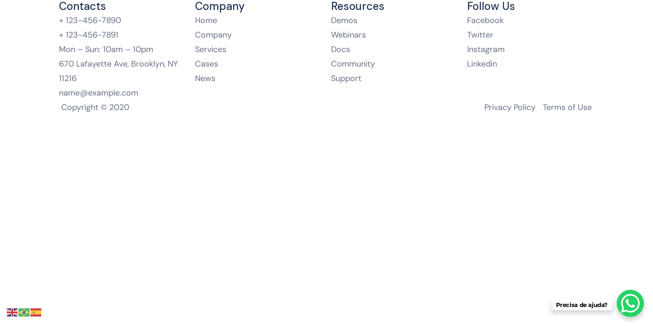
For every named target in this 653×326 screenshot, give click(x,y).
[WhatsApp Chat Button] (630, 303)
